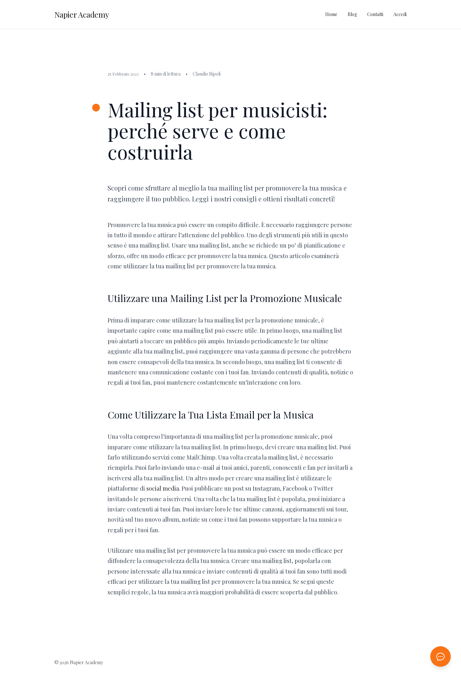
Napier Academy (81, 14)
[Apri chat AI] (440, 656)
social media (162, 488)
